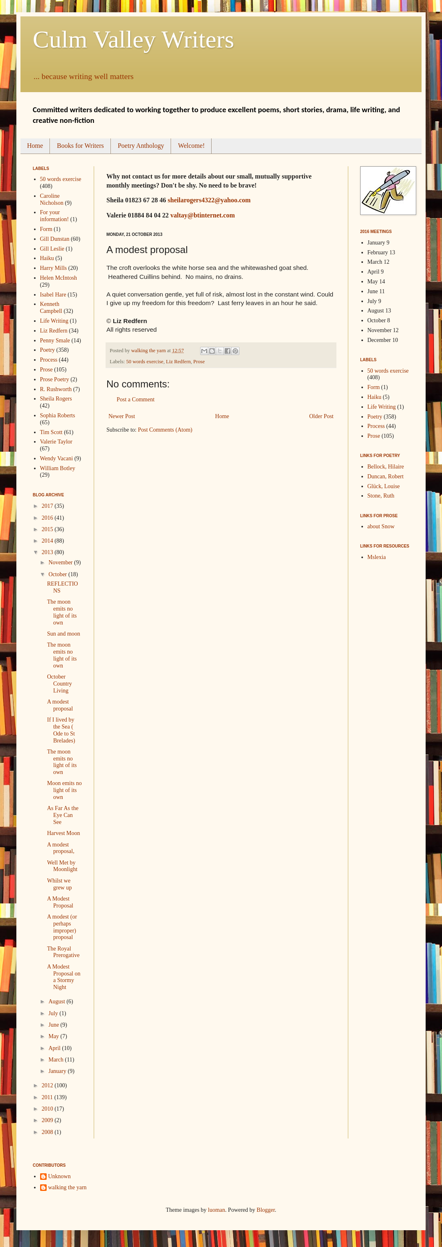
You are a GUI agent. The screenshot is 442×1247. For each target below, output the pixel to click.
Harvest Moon (63, 833)
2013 (48, 552)
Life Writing (54, 321)
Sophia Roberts (57, 415)
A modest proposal (60, 705)
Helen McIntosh (58, 278)
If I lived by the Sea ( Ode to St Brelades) (61, 730)
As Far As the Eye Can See (63, 815)
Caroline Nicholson (52, 199)
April (55, 1048)
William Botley (57, 468)
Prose (199, 361)
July (53, 1013)
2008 (48, 1132)
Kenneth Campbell (51, 307)
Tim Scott (51, 432)
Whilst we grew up (59, 884)
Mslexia (377, 557)
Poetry (47, 350)
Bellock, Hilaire (386, 467)
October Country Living (59, 684)
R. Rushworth (56, 389)
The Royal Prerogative (63, 952)
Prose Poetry (54, 379)
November (61, 562)
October (58, 574)
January (58, 1071)
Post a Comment (136, 399)
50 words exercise (144, 361)
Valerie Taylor (56, 442)
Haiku (47, 258)
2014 (48, 541)
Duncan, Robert (386, 476)
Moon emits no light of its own (64, 790)
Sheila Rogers (56, 399)
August (57, 1001)
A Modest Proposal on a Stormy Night (64, 977)
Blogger (266, 1210)
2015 (48, 529)
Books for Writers (80, 145)
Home (35, 145)
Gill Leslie (52, 249)
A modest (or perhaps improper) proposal (62, 927)
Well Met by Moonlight (62, 866)
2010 (48, 1109)
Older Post (321, 416)
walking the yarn (67, 1187)
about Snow (381, 526)
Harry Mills (53, 268)
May (54, 1036)
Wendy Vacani (56, 458)
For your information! (54, 215)
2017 (48, 506)
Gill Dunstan (55, 239)
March (56, 1060)
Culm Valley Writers (133, 39)
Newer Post (121, 416)
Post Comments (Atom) (165, 430)
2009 (48, 1120)
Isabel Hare (53, 295)
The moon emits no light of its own (62, 612)
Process (49, 360)
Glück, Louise (384, 486)
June (54, 1025)
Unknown (59, 1176)
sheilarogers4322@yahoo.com (209, 200)
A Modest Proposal (60, 902)
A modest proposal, (60, 848)
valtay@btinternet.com (202, 215)
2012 (48, 1085)
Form (46, 229)
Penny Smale (55, 340)
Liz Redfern (178, 361)
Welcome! (191, 145)
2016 (48, 518)
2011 (48, 1097)
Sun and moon (63, 634)
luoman (216, 1210)
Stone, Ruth (381, 496)
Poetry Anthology (141, 145)
